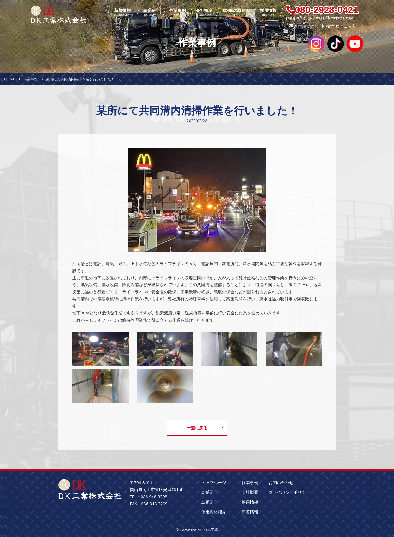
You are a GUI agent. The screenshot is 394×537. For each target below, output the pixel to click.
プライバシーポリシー (289, 492)
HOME (9, 78)
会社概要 (204, 12)
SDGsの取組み (236, 12)
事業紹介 (151, 12)
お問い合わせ (280, 482)
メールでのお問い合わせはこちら (322, 26)
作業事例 (177, 12)
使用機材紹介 (213, 512)
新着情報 (122, 12)
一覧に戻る (205, 427)
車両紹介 (209, 502)
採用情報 (268, 12)
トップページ (213, 482)
